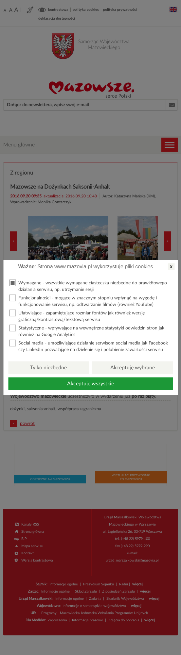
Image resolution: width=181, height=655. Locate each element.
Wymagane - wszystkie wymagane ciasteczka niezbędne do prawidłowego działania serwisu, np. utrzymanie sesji (88, 286)
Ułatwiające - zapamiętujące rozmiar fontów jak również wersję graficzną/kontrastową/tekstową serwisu (77, 316)
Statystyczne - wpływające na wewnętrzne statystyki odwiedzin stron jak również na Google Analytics (86, 331)
